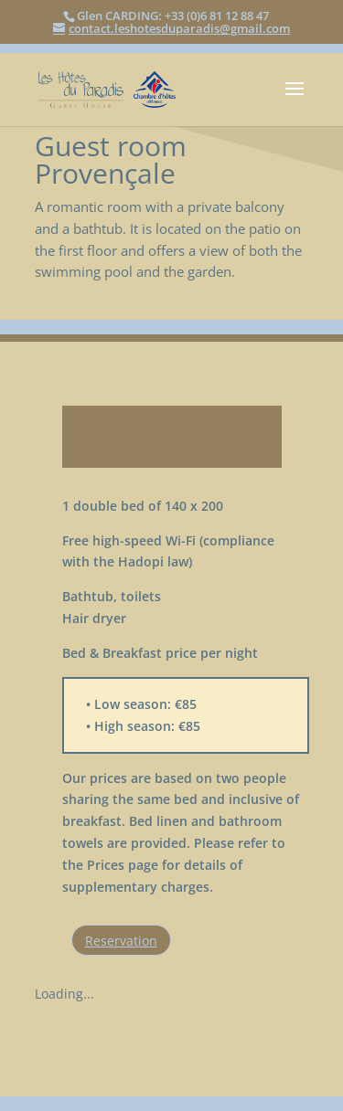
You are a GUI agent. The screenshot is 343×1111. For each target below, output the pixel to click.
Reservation (121, 940)
